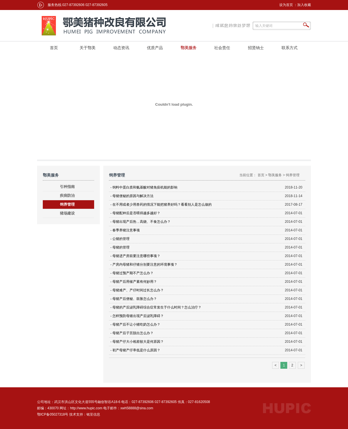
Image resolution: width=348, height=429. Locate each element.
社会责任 (222, 47)
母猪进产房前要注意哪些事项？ (136, 256)
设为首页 (286, 5)
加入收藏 (304, 5)
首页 (54, 47)
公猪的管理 (121, 239)
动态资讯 (121, 47)
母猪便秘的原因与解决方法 (132, 196)
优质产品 (155, 47)
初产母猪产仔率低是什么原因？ (136, 350)
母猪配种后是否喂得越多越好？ (136, 213)
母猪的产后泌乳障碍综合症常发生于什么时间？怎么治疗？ (156, 307)
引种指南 (67, 187)
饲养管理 (67, 204)
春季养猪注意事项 (126, 230)
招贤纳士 (256, 47)
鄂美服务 (189, 47)
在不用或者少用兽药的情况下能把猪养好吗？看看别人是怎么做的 (162, 205)
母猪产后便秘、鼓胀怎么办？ (134, 299)
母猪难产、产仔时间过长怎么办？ (138, 290)
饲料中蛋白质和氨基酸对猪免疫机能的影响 (144, 187)
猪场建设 (67, 213)
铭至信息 (93, 414)
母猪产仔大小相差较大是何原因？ (138, 342)
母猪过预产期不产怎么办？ (132, 273)
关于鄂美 (88, 47)
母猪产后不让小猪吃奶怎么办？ (136, 324)
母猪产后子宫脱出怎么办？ (132, 333)
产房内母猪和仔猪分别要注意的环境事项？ (144, 264)
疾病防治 (67, 195)
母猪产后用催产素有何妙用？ (134, 282)
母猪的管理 (121, 247)
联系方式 (290, 47)
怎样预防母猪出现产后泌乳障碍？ (138, 316)
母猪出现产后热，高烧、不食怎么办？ (141, 222)
